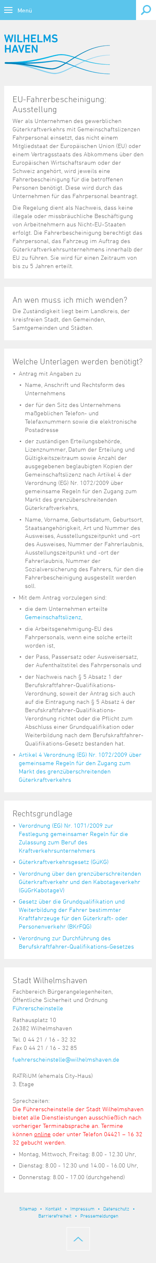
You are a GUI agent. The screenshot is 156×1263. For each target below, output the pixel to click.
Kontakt (53, 1208)
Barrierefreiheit (55, 1215)
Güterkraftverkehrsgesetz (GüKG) (64, 861)
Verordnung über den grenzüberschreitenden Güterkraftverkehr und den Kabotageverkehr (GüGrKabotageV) (80, 882)
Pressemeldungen (99, 1215)
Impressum (82, 1208)
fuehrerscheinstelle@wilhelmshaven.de (65, 1059)
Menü (24, 10)
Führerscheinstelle (37, 1008)
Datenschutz (116, 1208)
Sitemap (28, 1208)
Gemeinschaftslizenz (53, 616)
